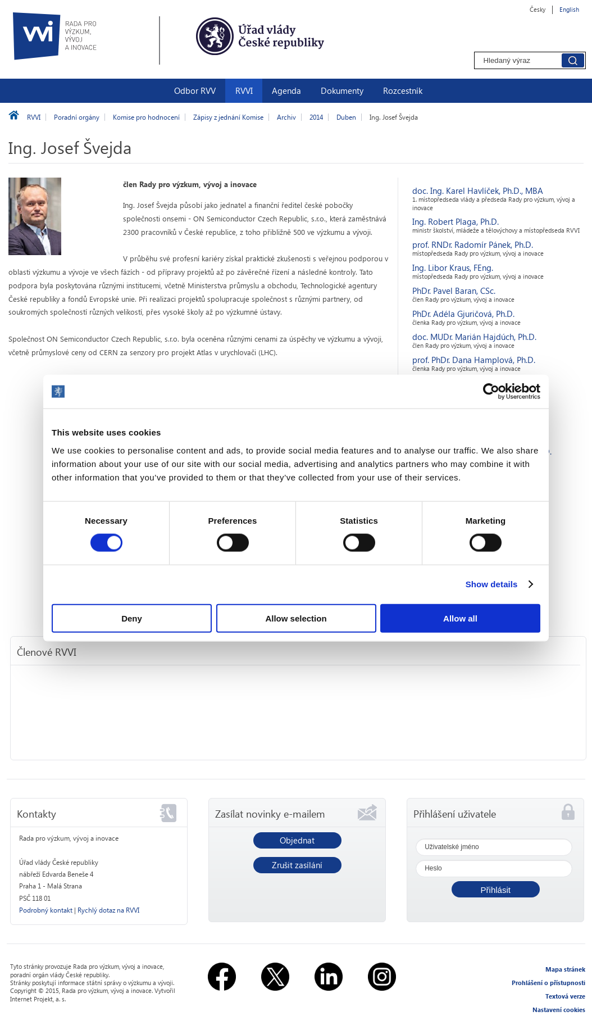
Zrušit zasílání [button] (297, 864)
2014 (316, 117)
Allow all (460, 618)
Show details (492, 584)
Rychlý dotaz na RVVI (108, 910)
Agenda (286, 90)
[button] (495, 889)
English (569, 9)
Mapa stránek (565, 969)
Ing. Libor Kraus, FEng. (452, 267)
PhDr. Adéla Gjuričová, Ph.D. (463, 314)
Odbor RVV (195, 90)
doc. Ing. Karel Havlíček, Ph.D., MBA (477, 190)
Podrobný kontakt (45, 910)
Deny (131, 618)
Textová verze (565, 996)
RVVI (244, 90)
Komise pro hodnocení (146, 117)
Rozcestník (402, 90)
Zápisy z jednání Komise (228, 117)
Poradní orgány (76, 117)
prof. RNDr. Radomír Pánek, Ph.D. (472, 244)
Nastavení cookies (558, 1009)
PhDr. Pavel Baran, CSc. (453, 290)
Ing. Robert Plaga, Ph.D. (455, 221)
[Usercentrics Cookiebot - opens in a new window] (491, 391)
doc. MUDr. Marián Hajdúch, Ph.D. (474, 337)
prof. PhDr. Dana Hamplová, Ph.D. (473, 360)
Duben (346, 117)
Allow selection (295, 618)
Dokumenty (342, 90)
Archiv (286, 117)
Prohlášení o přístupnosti (548, 982)
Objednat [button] (297, 840)
